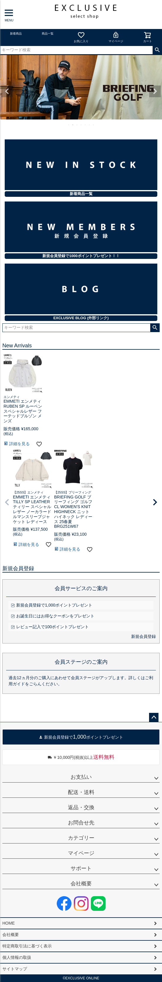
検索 (157, 50)
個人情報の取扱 (16, 957)
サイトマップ (14, 968)
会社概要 (81, 884)
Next (155, 91)
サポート (81, 868)
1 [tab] (69, 124)
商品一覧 (48, 33)
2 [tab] (73, 124)
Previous (7, 91)
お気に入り (81, 37)
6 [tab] (89, 124)
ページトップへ (153, 717)
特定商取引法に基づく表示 (27, 946)
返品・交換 (81, 807)
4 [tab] (81, 124)
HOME (8, 923)
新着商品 (16, 33)
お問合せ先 (81, 823)
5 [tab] (85, 124)
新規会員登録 (143, 636)
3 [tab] (77, 124)
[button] (7, 502)
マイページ (115, 37)
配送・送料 (81, 792)
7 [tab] (93, 124)
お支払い (81, 777)
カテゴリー (81, 838)
